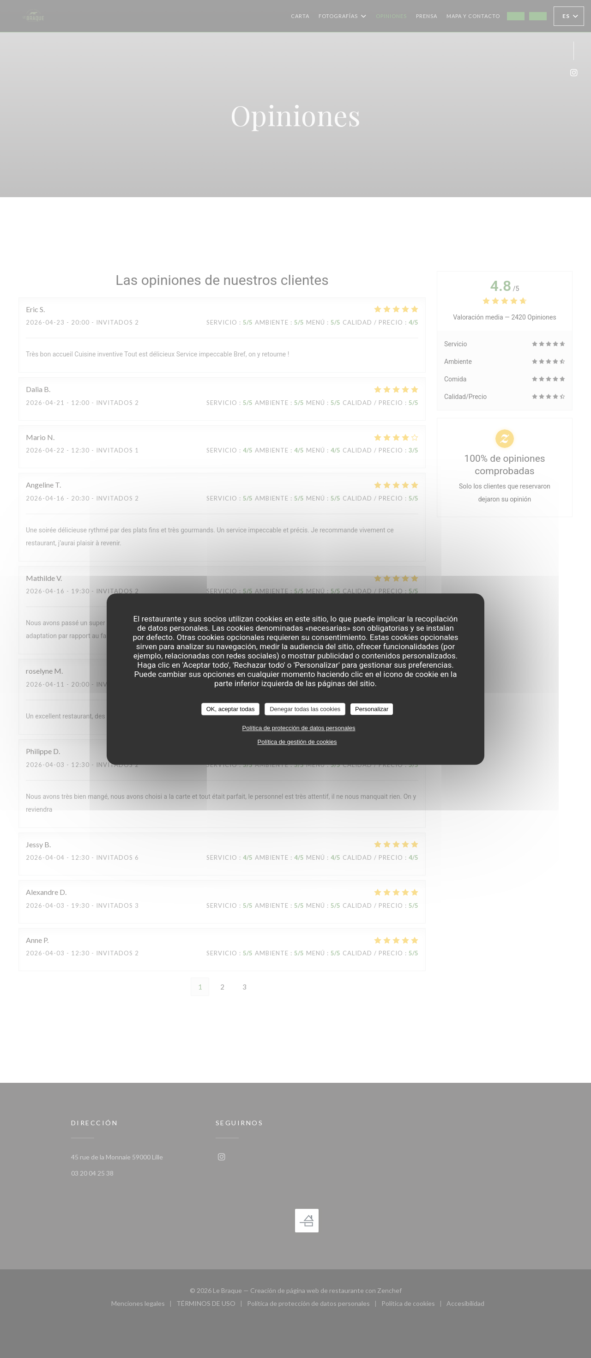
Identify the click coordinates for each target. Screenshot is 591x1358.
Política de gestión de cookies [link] (297, 741)
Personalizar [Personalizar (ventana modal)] (371, 709)
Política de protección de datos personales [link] (299, 727)
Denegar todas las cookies (305, 709)
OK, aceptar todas (230, 709)
